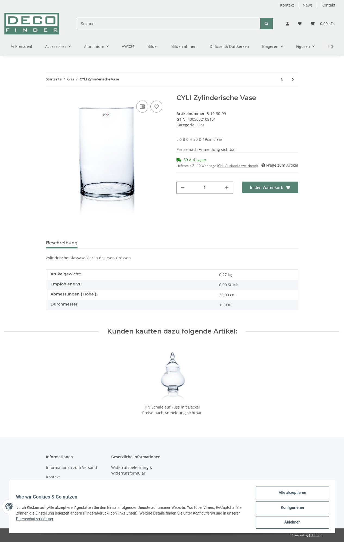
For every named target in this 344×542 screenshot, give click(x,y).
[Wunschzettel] (299, 23)
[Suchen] (169, 23)
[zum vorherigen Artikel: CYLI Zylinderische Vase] (281, 79)
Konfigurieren (290, 508)
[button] (287, 23)
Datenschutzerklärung (36, 520)
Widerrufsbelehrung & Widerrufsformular (131, 470)
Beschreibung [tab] (62, 242)
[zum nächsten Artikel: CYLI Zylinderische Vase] (292, 79)
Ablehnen (291, 523)
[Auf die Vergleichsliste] (142, 107)
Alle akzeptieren (290, 494)
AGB (115, 482)
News (308, 5)
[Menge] (204, 188)
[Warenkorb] (323, 23)
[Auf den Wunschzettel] (156, 107)
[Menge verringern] (183, 188)
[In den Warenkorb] (270, 187)
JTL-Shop (315, 535)
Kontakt (287, 5)
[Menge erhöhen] (227, 188)
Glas (200, 124)
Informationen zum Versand (71, 467)
